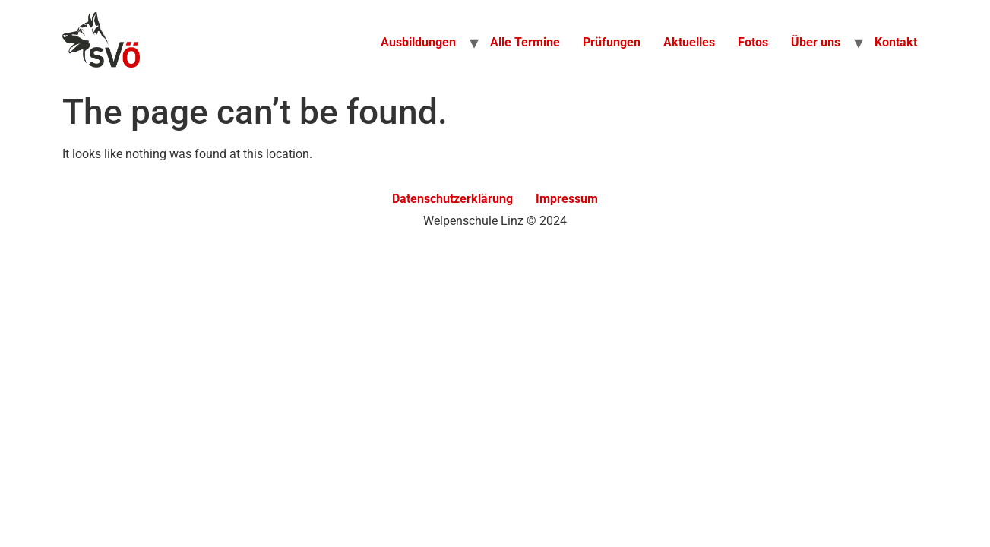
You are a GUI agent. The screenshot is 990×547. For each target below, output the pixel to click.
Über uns (815, 42)
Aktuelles (689, 42)
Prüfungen (611, 42)
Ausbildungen (418, 42)
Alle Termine (525, 42)
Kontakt (896, 42)
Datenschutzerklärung (452, 198)
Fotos (753, 42)
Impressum (567, 198)
